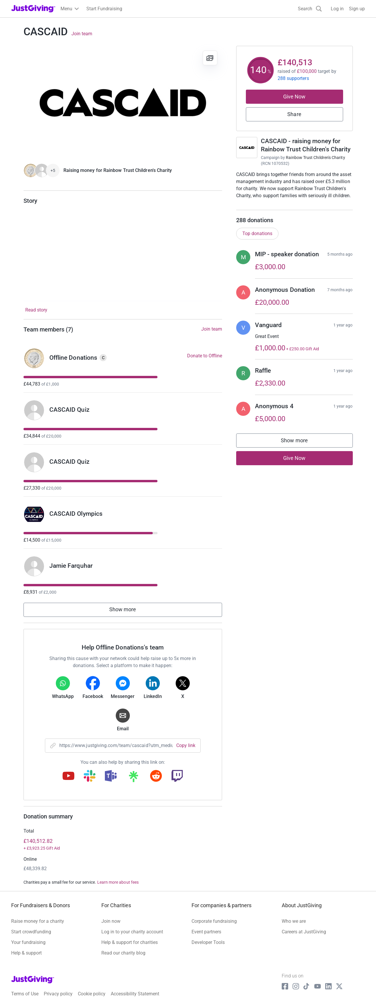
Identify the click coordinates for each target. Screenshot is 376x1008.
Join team (81, 33)
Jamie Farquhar (71, 565)
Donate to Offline (204, 356)
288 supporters (293, 78)
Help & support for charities (129, 942)
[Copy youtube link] (68, 776)
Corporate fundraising (214, 921)
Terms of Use (24, 994)
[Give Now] (42, 170)
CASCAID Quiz (69, 409)
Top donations (257, 239)
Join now (110, 921)
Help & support (26, 953)
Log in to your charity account (132, 932)
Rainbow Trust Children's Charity (315, 157)
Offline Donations (73, 357)
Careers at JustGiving (304, 932)
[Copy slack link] (89, 776)
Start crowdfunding (31, 932)
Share (294, 114)
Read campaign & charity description (276, 207)
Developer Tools (208, 942)
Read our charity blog (123, 953)
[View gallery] (210, 58)
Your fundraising (28, 942)
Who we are (294, 921)
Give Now (294, 96)
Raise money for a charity (37, 921)
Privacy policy (58, 994)
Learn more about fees (118, 882)
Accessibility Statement (135, 994)
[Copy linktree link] (133, 778)
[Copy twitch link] (177, 776)
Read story (36, 310)
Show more (122, 609)
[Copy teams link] (111, 776)
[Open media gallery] (123, 102)
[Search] (310, 8)
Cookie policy (91, 994)
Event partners (206, 932)
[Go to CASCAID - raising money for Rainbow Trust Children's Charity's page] (246, 147)
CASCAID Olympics (76, 513)
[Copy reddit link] (156, 776)
